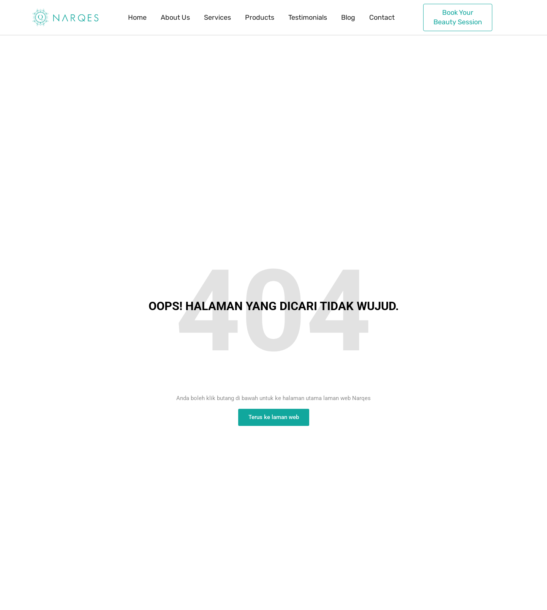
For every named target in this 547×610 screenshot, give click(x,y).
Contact (382, 17)
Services (217, 17)
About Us (175, 17)
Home (137, 17)
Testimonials (307, 17)
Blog (348, 17)
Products (259, 17)
